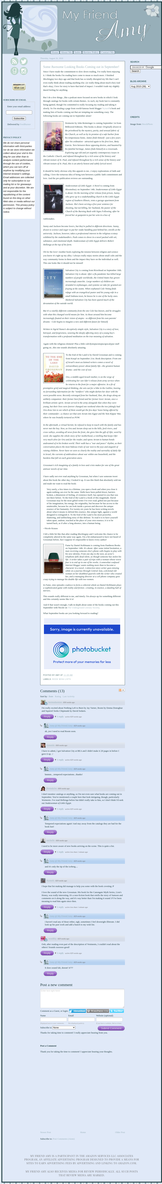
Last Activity (69, 696)
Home (55, 52)
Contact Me (107, 52)
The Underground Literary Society (83, 607)
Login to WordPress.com (98, 1011)
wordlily (52, 938)
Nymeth (106, 108)
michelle (51, 840)
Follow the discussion (122, 690)
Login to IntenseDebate (77, 1011)
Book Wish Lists (61, 679)
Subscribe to (57, 1027)
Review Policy (90, 52)
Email (71, 1015)
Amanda (50, 745)
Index (77, 52)
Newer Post (45, 1132)
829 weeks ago (79, 726)
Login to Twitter (117, 1011)
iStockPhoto (147, 124)
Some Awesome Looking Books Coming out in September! (81, 67)
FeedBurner (25, 124)
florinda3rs (52, 788)
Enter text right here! (82, 998)
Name (43, 1015)
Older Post (120, 1132)
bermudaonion (55, 702)
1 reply (60, 716)
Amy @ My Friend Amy (61, 725)
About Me (66, 52)
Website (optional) (104, 1015)
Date (51, 696)
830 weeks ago (69, 702)
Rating (58, 696)
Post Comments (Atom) (64, 1138)
